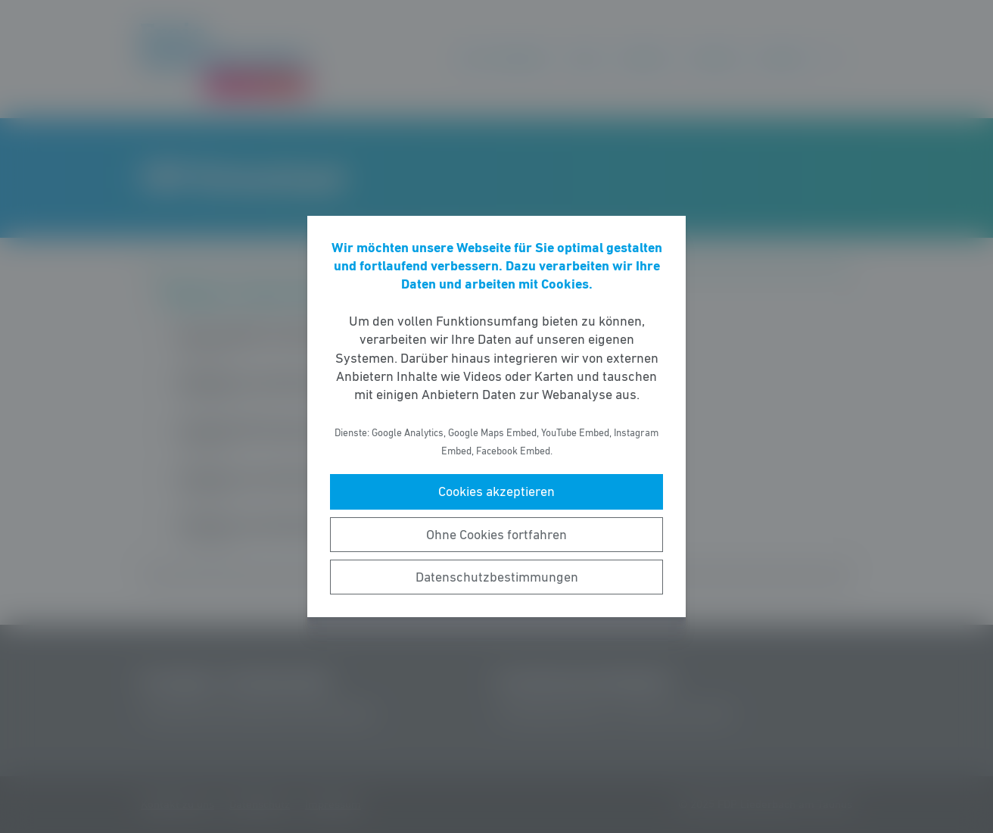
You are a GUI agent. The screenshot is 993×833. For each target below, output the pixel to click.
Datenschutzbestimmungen (497, 577)
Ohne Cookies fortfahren (496, 534)
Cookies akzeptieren (496, 491)
